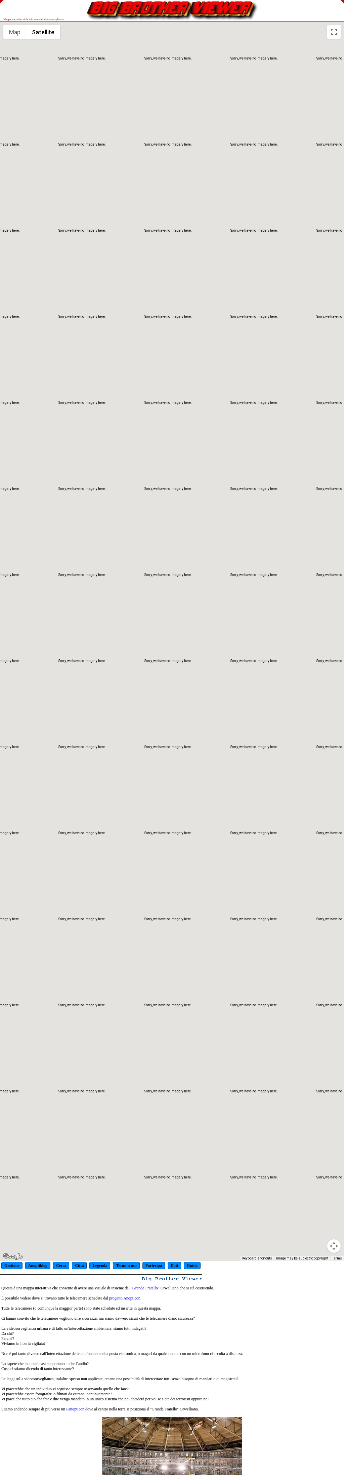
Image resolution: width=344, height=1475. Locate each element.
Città (79, 1265)
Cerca (61, 1265)
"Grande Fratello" (145, 1288)
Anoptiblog (37, 1265)
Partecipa (153, 1265)
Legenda (99, 1265)
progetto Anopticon (124, 1298)
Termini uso (126, 1265)
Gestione (11, 1265)
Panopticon (75, 1409)
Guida (192, 1265)
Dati (174, 1265)
